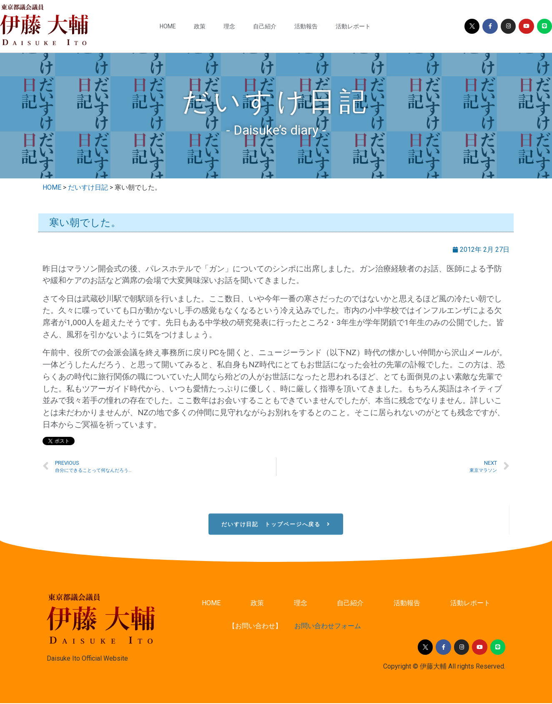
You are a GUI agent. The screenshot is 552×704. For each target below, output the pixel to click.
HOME (168, 26)
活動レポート (353, 26)
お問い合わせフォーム (327, 627)
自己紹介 (264, 26)
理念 (229, 26)
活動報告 (306, 26)
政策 (200, 26)
